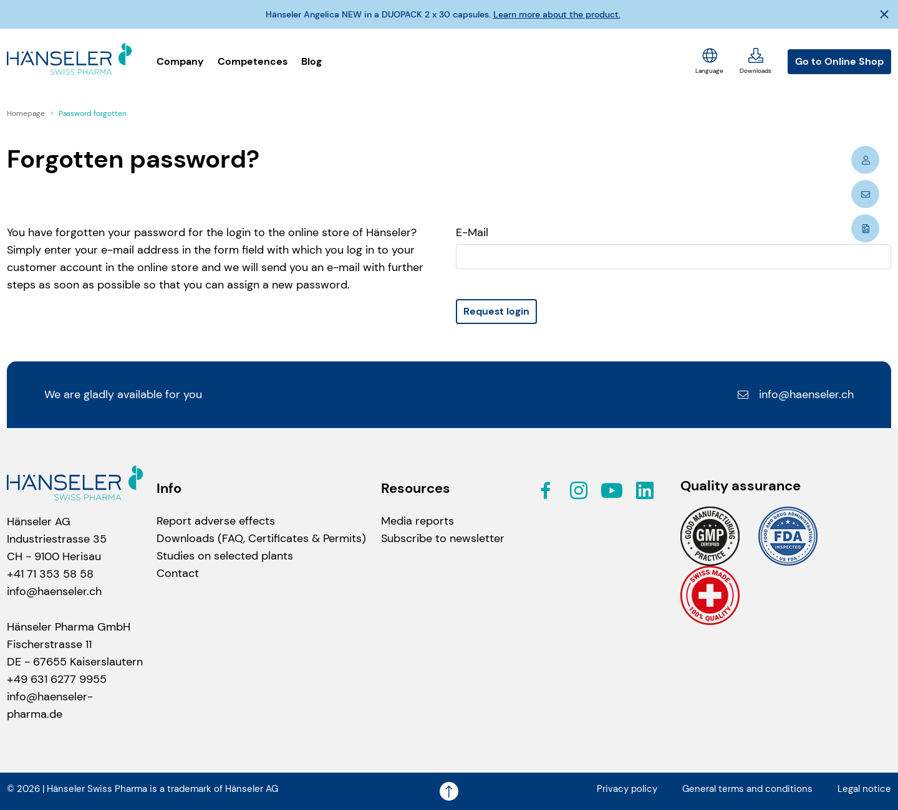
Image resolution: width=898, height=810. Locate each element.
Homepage (27, 113)
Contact (178, 573)
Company (180, 61)
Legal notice (864, 789)
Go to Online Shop (839, 61)
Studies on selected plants (225, 555)
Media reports (417, 520)
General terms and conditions (747, 789)
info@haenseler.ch (795, 394)
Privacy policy (627, 789)
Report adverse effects (216, 520)
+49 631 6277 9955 (57, 679)
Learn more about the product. (556, 14)
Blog (311, 61)
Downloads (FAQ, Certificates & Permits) (261, 538)
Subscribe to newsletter (443, 538)
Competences (252, 61)
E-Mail (472, 232)
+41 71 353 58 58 (50, 573)
